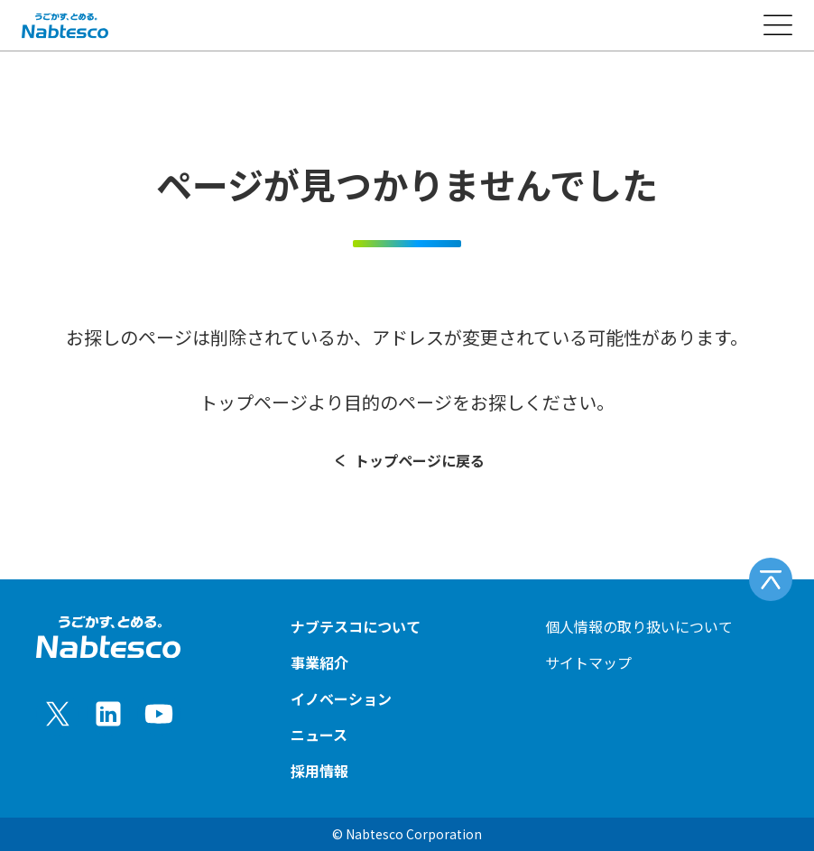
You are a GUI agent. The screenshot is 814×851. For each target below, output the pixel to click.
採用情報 (319, 771)
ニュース (319, 734)
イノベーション (341, 698)
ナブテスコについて (356, 626)
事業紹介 (319, 662)
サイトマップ (588, 662)
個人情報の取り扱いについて (639, 626)
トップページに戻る (407, 460)
